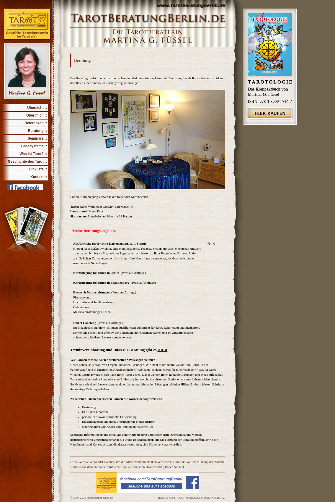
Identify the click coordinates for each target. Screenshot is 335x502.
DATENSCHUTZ (214, 497)
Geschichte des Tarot (26, 161)
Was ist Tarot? (31, 154)
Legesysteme (32, 146)
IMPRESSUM (193, 497)
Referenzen (34, 123)
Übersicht (35, 108)
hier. (182, 467)
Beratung (36, 131)
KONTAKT (175, 497)
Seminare (36, 138)
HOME (162, 497)
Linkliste (36, 169)
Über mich (35, 115)
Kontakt (37, 177)
